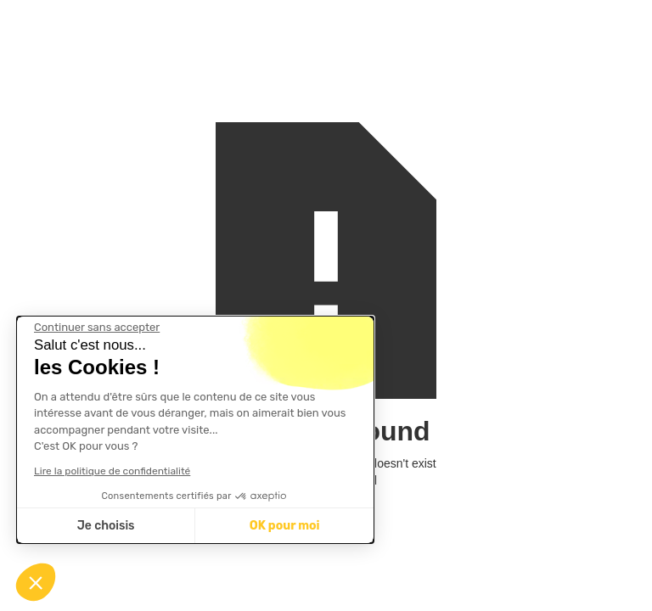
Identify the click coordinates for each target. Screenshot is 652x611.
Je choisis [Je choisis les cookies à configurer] (106, 526)
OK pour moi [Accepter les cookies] (285, 526)
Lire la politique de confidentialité (112, 471)
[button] (35, 582)
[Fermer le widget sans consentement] (96, 327)
